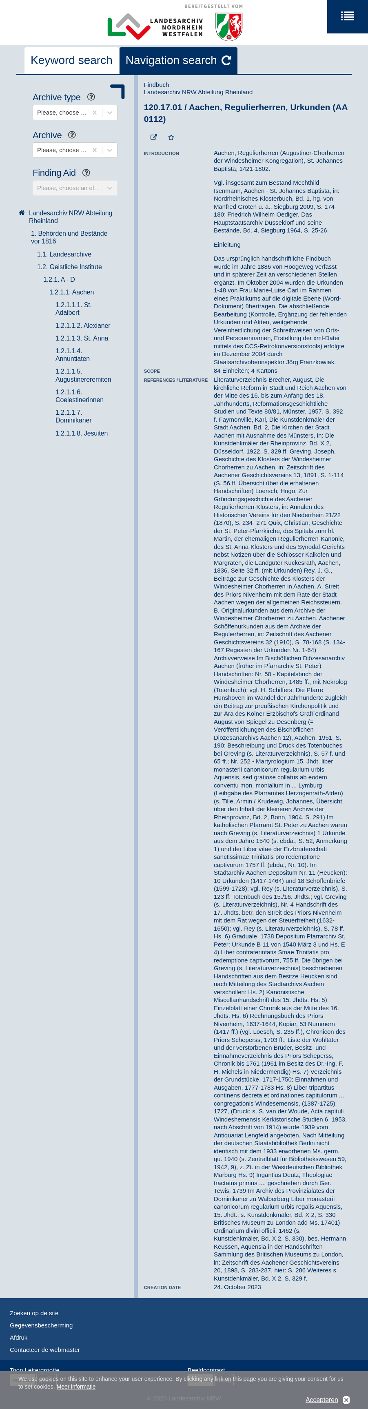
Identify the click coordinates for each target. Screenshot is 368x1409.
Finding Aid (64, 173)
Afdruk (18, 1337)
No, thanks (346, 1402)
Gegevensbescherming (41, 1325)
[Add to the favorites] (171, 138)
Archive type (67, 98)
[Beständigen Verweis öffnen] (154, 138)
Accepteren (322, 1401)
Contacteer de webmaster (45, 1349)
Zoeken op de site (34, 1312)
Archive (57, 136)
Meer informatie (76, 1388)
